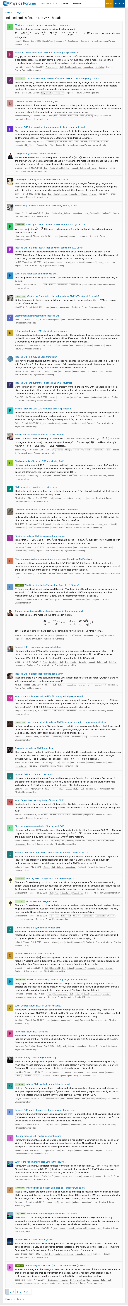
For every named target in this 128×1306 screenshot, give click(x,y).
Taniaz (18, 1151)
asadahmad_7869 (23, 451)
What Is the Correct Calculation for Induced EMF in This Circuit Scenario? (57, 297)
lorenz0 (18, 42)
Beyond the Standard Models (77, 998)
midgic (18, 712)
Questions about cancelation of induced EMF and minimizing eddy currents (57, 79)
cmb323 (18, 969)
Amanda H (19, 1203)
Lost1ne (18, 600)
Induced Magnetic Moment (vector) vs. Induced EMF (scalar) (50, 1266)
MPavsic (19, 686)
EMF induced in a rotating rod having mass (36, 488)
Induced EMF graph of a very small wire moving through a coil (45, 1111)
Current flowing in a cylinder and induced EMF (37, 928)
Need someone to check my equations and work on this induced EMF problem (53, 560)
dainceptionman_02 (23, 117)
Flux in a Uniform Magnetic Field (36, 902)
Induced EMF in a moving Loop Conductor (36, 358)
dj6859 (18, 574)
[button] (57, 4)
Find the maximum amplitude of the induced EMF (39, 827)
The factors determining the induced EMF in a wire (46, 1214)
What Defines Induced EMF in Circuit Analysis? (38, 1006)
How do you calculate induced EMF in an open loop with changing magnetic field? (61, 723)
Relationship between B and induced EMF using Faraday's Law (46, 206)
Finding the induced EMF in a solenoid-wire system (40, 537)
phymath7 (19, 142)
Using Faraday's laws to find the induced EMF (37, 154)
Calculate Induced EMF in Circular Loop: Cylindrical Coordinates (46, 510)
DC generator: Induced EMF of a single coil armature (41, 332)
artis (17, 94)
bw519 (18, 263)
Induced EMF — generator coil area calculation (38, 648)
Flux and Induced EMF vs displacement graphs (38, 1137)
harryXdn (19, 68)
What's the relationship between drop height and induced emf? (51, 980)
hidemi (18, 285)
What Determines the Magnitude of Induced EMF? (39, 801)
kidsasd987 (20, 346)
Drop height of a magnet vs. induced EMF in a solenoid (42, 180)
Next (26, 1293)
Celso (17, 663)
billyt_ (17, 195)
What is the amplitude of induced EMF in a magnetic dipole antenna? (49, 697)
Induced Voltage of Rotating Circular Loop (36, 1058)
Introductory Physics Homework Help (31, 120)
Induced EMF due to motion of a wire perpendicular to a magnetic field (50, 128)
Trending (77, 4)
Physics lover (21, 499)
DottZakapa (20, 476)
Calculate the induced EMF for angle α (34, 749)
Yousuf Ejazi (20, 763)
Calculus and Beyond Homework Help (31, 172)
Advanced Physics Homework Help (39, 454)
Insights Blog (47, 4)
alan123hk (19, 308)
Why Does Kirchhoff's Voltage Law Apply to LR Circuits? (47, 586)
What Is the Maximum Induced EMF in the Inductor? (40, 1163)
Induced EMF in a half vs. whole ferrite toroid (42, 1085)
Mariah (18, 816)
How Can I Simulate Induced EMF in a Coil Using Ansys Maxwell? (47, 53)
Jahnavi (18, 790)
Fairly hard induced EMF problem (31, 1032)
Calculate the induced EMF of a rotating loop (37, 102)
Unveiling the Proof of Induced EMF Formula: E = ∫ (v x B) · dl (50, 225)
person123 (19, 737)
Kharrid (18, 372)
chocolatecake (21, 842)
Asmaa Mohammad (23, 1177)
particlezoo (20, 1281)
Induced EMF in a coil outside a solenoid (35, 954)
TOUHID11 (19, 525)
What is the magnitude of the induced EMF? (36, 274)
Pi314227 (19, 320)
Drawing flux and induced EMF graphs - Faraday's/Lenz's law (50, 1188)
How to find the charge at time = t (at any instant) (39, 435)
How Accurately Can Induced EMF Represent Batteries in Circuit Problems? (52, 853)
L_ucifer (18, 169)
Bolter (17, 424)
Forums (64, 4)
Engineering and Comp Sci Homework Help (77, 1076)
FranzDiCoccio (21, 398)
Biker (17, 1255)
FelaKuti (18, 1125)
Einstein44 (19, 214)
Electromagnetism (91, 94)
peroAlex (19, 1073)
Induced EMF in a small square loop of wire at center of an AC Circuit (49, 248)
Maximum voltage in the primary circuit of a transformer (43, 26)
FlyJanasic (19, 995)
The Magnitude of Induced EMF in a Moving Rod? (39, 462)
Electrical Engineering (31, 71)
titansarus (19, 548)
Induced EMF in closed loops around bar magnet (39, 674)
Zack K (18, 636)
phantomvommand (23, 237)
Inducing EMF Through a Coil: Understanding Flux (44, 879)
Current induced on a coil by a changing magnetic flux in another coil (49, 612)
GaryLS (18, 1099)
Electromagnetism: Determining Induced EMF (37, 316)
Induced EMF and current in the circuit (34, 775)
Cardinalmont (21, 894)
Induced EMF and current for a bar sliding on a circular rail (43, 383)
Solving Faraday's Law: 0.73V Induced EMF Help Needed (43, 409)
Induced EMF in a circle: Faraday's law (33, 1240)
